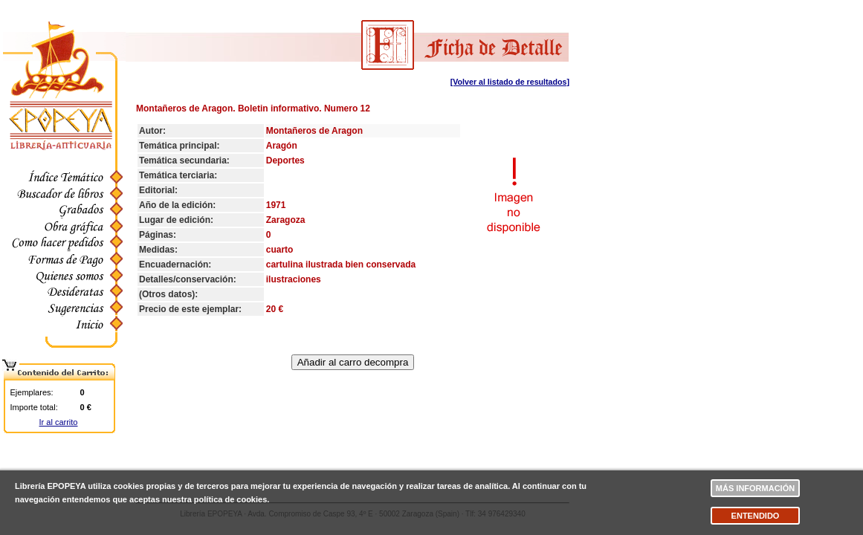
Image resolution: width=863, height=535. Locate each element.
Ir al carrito (58, 422)
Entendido (755, 515)
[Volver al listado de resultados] (509, 81)
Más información (755, 488)
